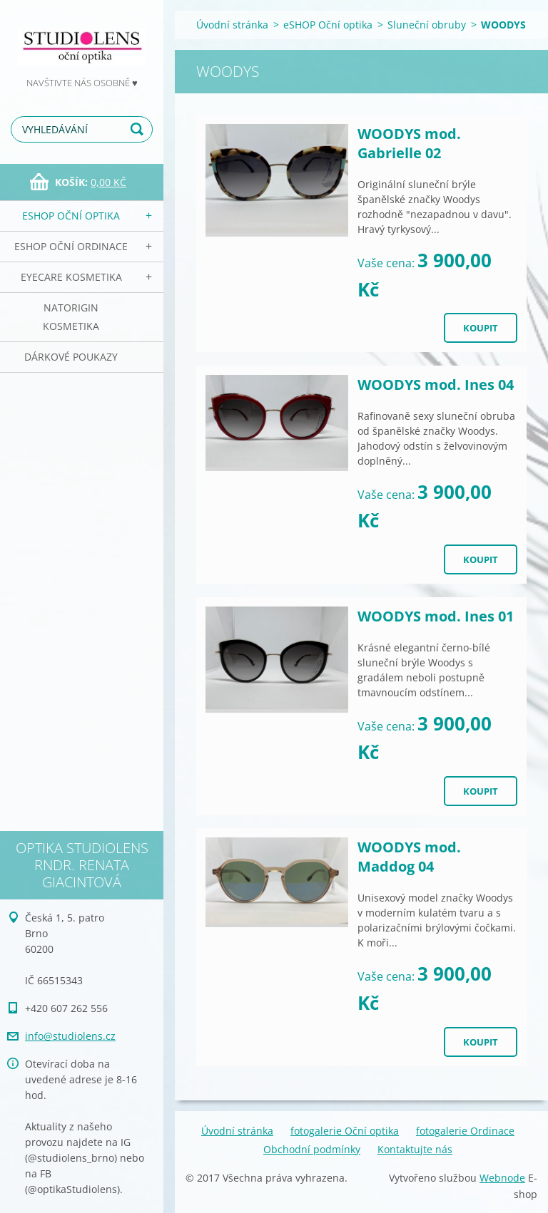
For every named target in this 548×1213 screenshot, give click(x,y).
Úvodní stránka (232, 24)
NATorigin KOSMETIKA (71, 317)
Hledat (139, 129)
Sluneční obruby (426, 24)
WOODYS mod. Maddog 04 (409, 856)
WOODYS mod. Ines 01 (435, 616)
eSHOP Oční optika (71, 215)
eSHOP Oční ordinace (71, 246)
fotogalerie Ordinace (465, 1130)
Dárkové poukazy (71, 356)
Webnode (502, 1177)
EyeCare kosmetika (71, 277)
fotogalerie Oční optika (344, 1130)
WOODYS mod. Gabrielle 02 (409, 143)
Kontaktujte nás (414, 1149)
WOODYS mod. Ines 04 (435, 384)
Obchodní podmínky (311, 1149)
